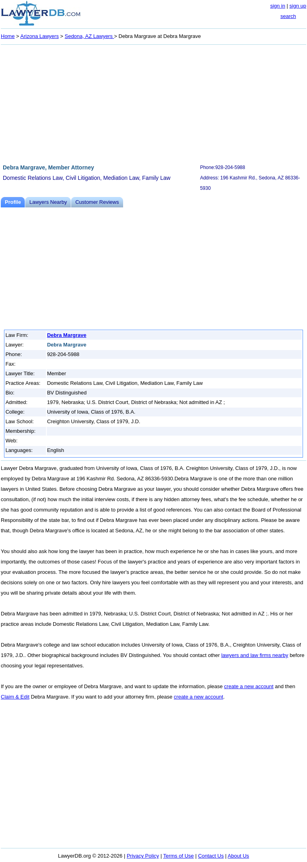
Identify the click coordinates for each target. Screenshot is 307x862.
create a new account (249, 686)
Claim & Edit (15, 697)
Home (8, 36)
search (288, 16)
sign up (297, 6)
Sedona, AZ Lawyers (89, 36)
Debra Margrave (66, 335)
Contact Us (210, 856)
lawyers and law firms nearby (254, 655)
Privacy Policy (143, 856)
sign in (277, 6)
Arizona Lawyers (39, 36)
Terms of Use (178, 856)
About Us (238, 856)
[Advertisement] (153, 103)
